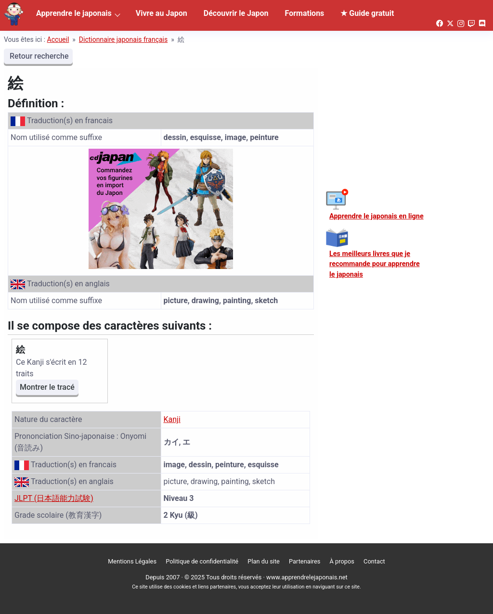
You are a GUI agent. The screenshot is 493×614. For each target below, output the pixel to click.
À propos (342, 561)
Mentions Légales (132, 561)
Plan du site (263, 561)
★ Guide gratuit (367, 13)
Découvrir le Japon (236, 13)
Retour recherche (38, 56)
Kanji (172, 419)
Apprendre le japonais (74, 13)
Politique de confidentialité (202, 561)
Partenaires (304, 561)
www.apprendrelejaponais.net (307, 577)
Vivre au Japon (161, 13)
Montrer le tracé (47, 387)
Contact (374, 561)
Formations (304, 13)
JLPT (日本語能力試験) (53, 498)
